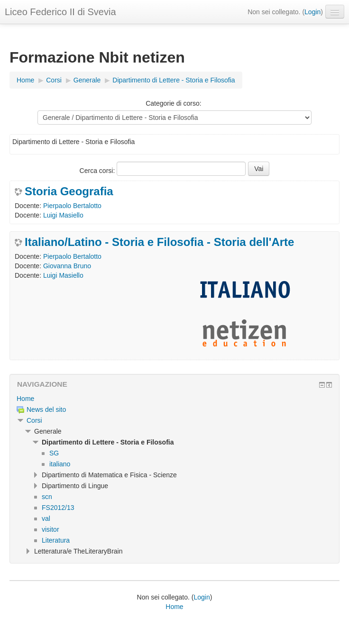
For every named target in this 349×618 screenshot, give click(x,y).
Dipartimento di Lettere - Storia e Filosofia (173, 80)
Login (312, 12)
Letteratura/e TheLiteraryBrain (78, 551)
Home (25, 80)
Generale (87, 80)
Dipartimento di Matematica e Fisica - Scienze (109, 475)
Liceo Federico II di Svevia (60, 12)
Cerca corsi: (98, 170)
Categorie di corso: (174, 103)
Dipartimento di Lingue (75, 486)
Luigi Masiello (63, 215)
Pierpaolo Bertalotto (72, 205)
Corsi (54, 80)
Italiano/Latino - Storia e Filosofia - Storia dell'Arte (159, 242)
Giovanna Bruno (67, 266)
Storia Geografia (69, 191)
